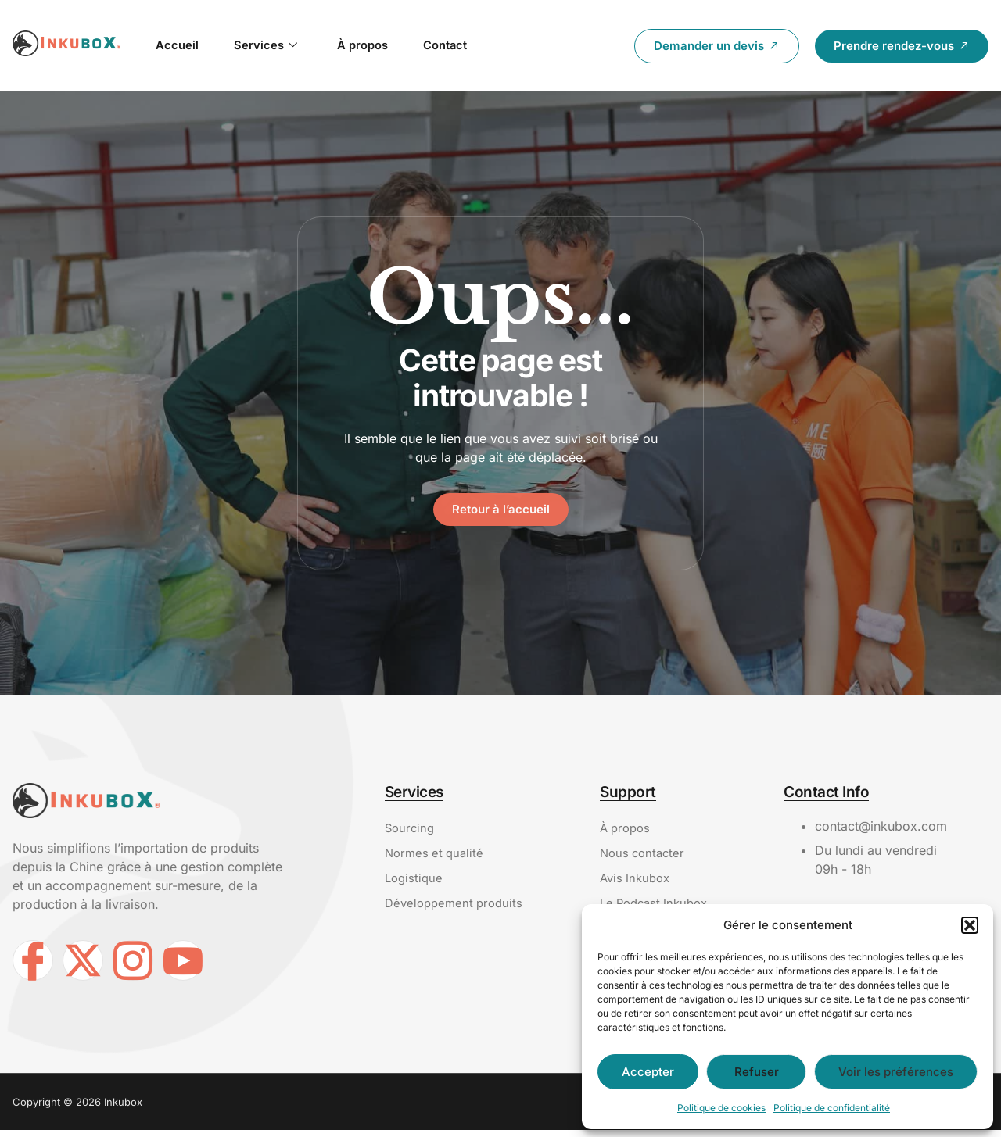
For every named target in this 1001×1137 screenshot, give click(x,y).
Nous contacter (645, 856)
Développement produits (457, 909)
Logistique (415, 883)
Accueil (178, 45)
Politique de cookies (721, 1108)
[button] (970, 925)
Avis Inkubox (637, 883)
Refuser (756, 1071)
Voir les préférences (895, 1071)
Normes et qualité (437, 856)
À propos (367, 45)
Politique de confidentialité (831, 1108)
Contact (454, 45)
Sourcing (411, 830)
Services (267, 46)
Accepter (648, 1071)
